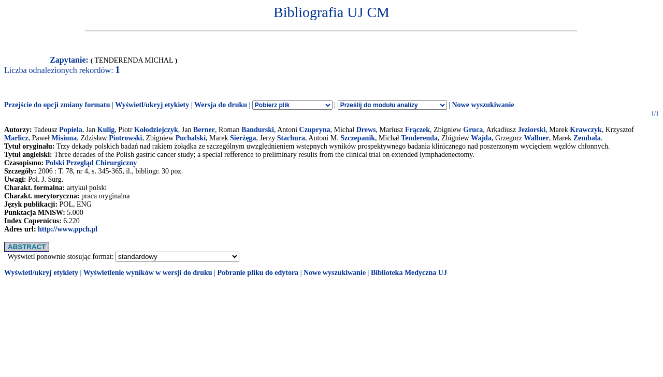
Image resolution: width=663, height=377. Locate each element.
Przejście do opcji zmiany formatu (57, 105)
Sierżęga (243, 138)
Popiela (70, 130)
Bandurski (257, 130)
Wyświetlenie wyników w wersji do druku (147, 273)
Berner (204, 130)
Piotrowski (125, 138)
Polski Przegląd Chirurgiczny (91, 163)
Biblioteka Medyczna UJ (409, 273)
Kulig (105, 130)
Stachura (291, 138)
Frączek (417, 130)
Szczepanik (357, 138)
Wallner (536, 138)
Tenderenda (419, 138)
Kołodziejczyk (156, 130)
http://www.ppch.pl (67, 229)
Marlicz (16, 138)
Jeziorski (532, 130)
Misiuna (64, 138)
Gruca (473, 130)
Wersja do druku (220, 105)
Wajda (481, 138)
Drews (366, 130)
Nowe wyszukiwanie (483, 105)
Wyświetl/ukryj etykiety (152, 105)
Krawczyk (585, 130)
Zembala (587, 138)
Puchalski (191, 138)
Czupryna (314, 130)
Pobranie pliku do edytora (257, 273)
